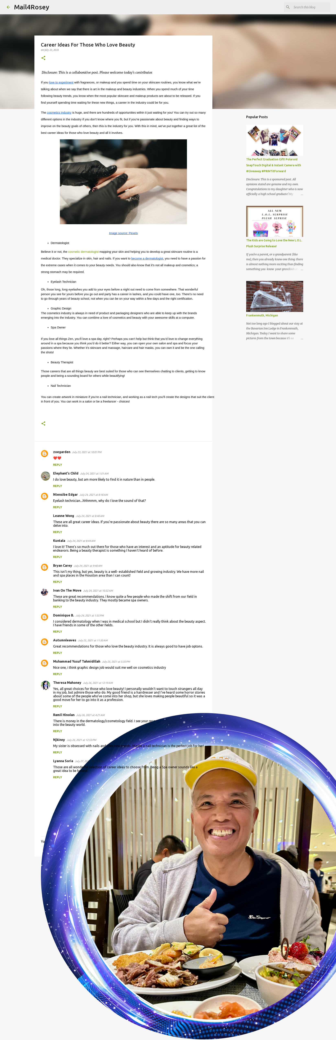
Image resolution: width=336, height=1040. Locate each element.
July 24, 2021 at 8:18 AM (93, 494)
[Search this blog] (309, 7)
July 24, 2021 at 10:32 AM (98, 590)
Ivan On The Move (67, 590)
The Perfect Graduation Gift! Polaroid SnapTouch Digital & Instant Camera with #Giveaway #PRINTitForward (273, 165)
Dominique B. (63, 615)
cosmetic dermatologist (83, 251)
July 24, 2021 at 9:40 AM (88, 565)
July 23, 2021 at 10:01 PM (86, 452)
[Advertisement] (123, 891)
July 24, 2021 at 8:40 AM (90, 515)
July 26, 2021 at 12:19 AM (98, 682)
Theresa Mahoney (67, 682)
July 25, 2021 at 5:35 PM (116, 661)
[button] (43, 58)
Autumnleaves (64, 640)
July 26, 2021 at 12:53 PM (81, 739)
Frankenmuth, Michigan (262, 315)
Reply (57, 464)
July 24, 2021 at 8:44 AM (81, 540)
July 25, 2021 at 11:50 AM (93, 640)
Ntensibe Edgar (65, 494)
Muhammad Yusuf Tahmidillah (76, 661)
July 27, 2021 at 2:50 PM (89, 761)
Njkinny (59, 740)
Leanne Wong (63, 516)
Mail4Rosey (31, 7)
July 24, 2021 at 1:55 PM (90, 615)
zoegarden (61, 452)
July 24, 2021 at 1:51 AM (94, 473)
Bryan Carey (62, 565)
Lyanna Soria (63, 761)
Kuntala (59, 540)
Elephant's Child (65, 473)
